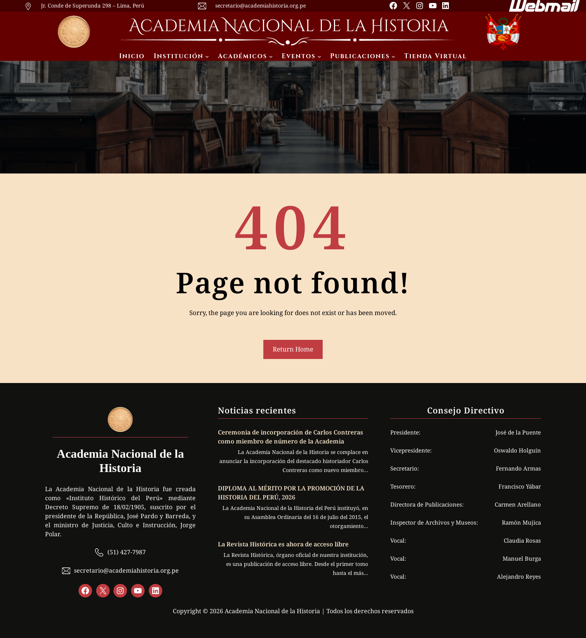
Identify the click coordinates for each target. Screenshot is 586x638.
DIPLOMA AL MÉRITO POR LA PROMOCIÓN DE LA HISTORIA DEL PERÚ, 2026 (291, 492)
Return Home (293, 349)
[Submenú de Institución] (207, 56)
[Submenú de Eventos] (319, 56)
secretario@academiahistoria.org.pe (260, 5)
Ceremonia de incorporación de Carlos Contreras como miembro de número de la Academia (290, 436)
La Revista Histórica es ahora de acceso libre (284, 544)
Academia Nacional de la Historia (289, 26)
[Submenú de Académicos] (271, 56)
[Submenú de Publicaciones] (393, 56)
